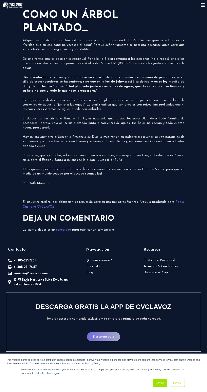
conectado (63, 229)
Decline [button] (177, 382)
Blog (90, 272)
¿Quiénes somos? (99, 260)
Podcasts (93, 266)
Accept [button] (160, 382)
